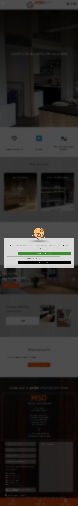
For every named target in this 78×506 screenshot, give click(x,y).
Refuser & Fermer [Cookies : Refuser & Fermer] (34, 258)
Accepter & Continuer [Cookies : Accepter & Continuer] (44, 254)
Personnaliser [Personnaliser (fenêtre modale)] (44, 262)
